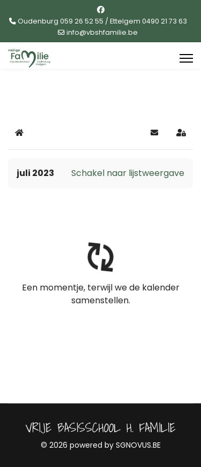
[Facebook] (101, 9)
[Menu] (186, 58)
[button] (154, 133)
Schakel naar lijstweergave (127, 173)
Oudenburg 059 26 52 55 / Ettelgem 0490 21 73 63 (102, 21)
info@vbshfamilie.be (102, 32)
